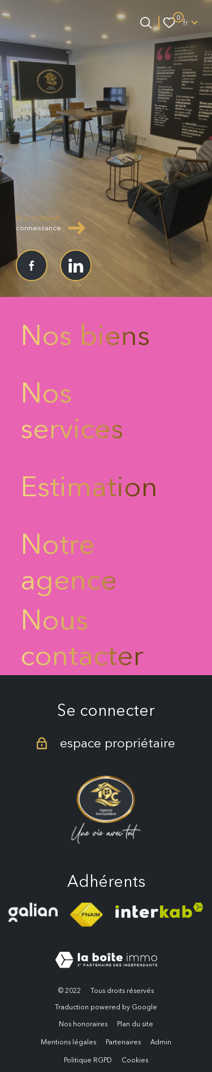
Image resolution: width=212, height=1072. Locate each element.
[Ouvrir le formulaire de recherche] (146, 22)
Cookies (135, 1060)
